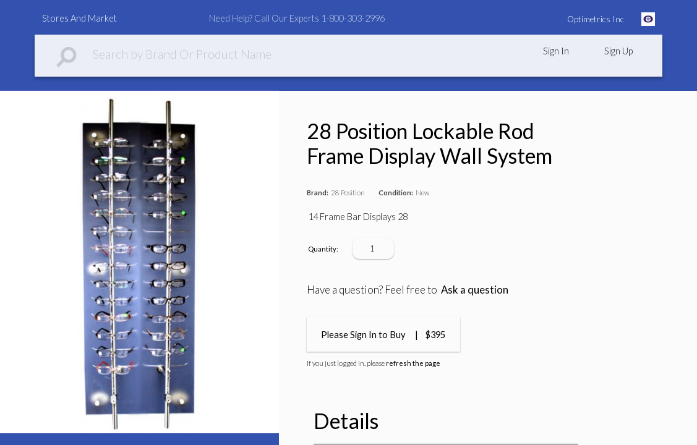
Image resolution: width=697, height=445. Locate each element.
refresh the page (413, 363)
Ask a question (474, 289)
